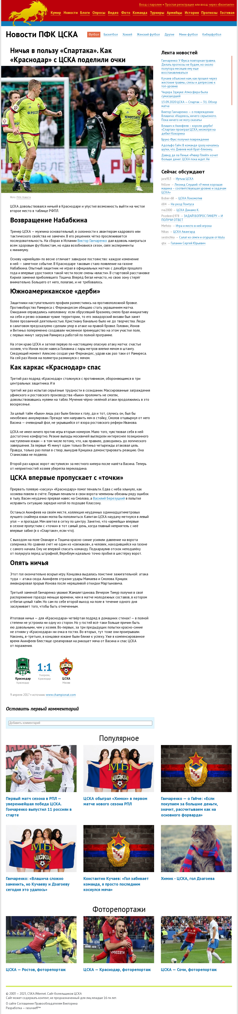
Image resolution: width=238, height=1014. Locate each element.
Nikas (165, 232)
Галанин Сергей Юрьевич (188, 243)
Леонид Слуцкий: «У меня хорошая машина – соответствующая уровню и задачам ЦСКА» (193, 189)
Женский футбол (148, 34)
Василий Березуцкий (109, 498)
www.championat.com (61, 695)
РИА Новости (23, 197)
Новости (71, 12)
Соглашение (25, 1004)
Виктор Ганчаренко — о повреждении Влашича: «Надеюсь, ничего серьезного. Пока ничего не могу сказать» (189, 116)
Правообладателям (48, 1004)
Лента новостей (179, 52)
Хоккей (127, 34)
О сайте (11, 1004)
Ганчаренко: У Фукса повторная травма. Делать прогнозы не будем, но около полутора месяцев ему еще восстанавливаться (188, 67)
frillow (165, 185)
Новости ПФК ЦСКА (42, 34)
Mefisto (166, 226)
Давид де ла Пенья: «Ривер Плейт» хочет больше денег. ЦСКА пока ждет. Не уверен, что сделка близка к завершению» (190, 159)
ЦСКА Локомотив (190, 198)
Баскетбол (111, 34)
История (192, 12)
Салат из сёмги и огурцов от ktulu (202, 237)
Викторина (70, 1004)
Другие (169, 34)
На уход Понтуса (182, 204)
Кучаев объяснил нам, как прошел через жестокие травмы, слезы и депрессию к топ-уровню (189, 82)
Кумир (56, 12)
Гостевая (227, 12)
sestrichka (168, 237)
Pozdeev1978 (170, 216)
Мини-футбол (188, 34)
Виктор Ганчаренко (92, 240)
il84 (163, 204)
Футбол (94, 34)
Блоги (85, 12)
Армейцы (174, 12)
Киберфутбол (211, 34)
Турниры (157, 12)
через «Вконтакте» (221, 5)
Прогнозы (209, 12)
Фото (125, 12)
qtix (163, 243)
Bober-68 (167, 198)
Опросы (98, 12)
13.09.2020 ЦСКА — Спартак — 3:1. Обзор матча (189, 104)
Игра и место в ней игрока (194, 226)
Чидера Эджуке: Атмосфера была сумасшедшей (184, 94)
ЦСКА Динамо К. (187, 210)
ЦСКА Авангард (184, 232)
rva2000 (166, 210)
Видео (113, 12)
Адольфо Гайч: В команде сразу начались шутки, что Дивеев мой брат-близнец (190, 147)
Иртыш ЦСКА (184, 179)
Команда (140, 12)
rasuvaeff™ (33, 1008)
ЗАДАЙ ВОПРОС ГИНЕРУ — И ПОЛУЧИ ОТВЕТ (192, 218)
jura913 (166, 179)
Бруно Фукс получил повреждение (185, 139)
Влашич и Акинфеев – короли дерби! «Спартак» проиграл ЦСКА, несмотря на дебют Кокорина (188, 130)
